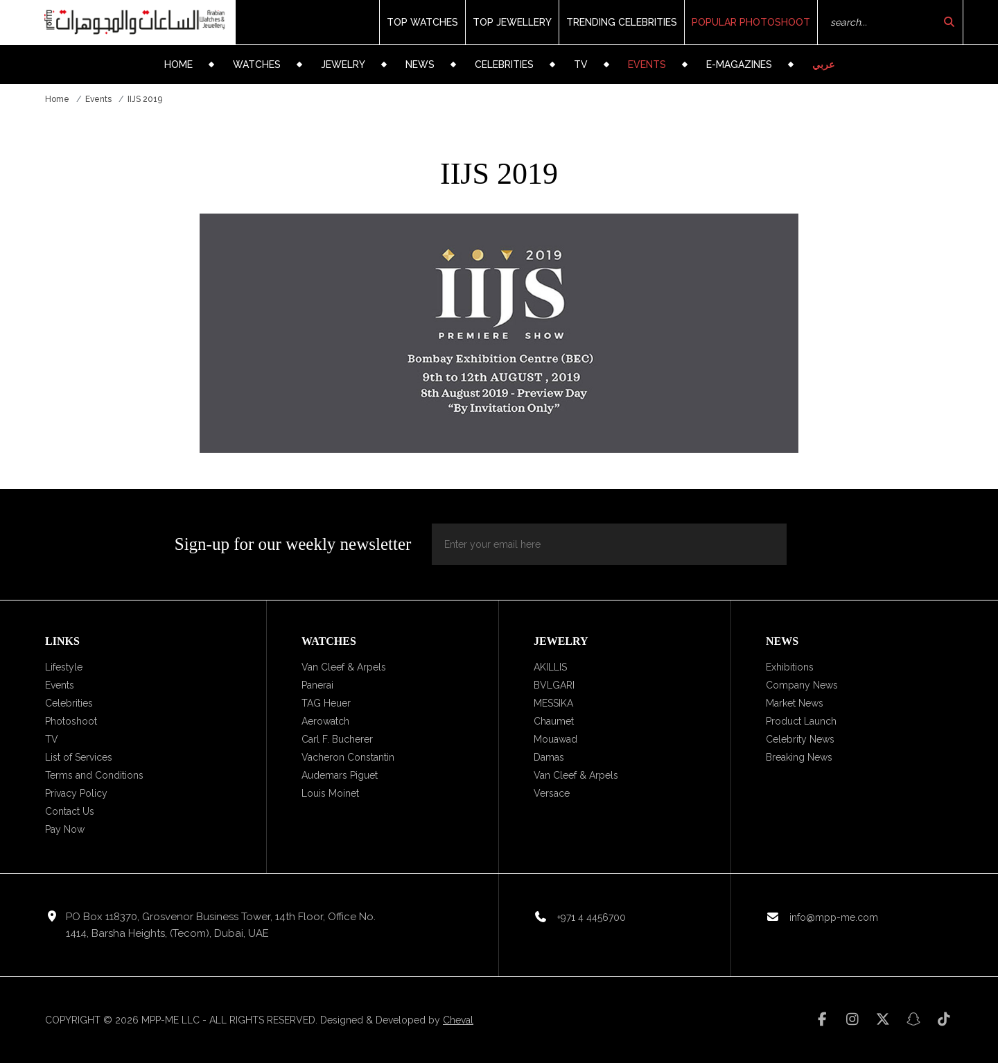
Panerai (317, 685)
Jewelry (343, 64)
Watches (257, 64)
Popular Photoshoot (751, 22)
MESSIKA (553, 703)
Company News (802, 685)
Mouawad (555, 739)
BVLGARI (554, 685)
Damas (549, 757)
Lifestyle (63, 667)
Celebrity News (800, 739)
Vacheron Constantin (347, 757)
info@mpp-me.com (833, 917)
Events (647, 64)
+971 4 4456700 (591, 917)
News (420, 64)
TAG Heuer (326, 703)
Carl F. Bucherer (337, 739)
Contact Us (69, 811)
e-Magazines (739, 64)
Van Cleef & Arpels (343, 667)
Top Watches (422, 22)
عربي (823, 64)
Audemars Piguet (339, 775)
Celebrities (504, 64)
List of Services (78, 757)
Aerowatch (325, 721)
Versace (552, 793)
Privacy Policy (76, 793)
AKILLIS (550, 667)
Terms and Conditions (94, 775)
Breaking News (799, 757)
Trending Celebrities (621, 22)
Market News (794, 703)
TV (581, 64)
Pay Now (65, 829)
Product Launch (801, 721)
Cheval (458, 1020)
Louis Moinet (330, 793)
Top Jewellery (512, 22)
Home (178, 64)
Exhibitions (790, 667)
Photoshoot (71, 721)
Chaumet (554, 721)
